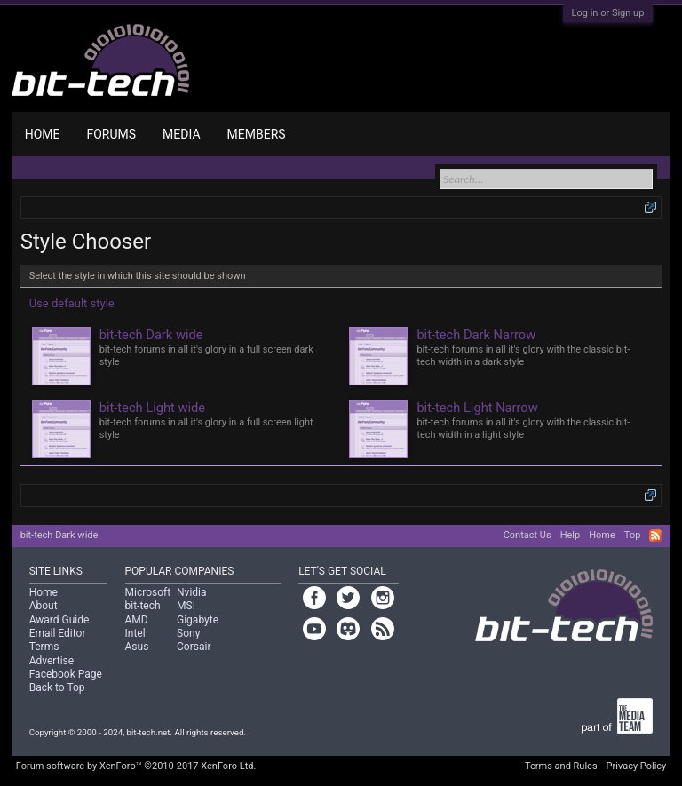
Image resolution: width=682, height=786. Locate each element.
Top (632, 535)
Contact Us (527, 535)
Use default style (72, 303)
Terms (44, 646)
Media (181, 134)
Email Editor (57, 633)
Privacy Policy (637, 766)
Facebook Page (65, 674)
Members (256, 134)
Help (570, 535)
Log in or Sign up (608, 13)
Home (42, 134)
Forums (111, 134)
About (43, 605)
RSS (655, 535)
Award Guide (59, 620)
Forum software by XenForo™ (136, 766)
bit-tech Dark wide (59, 535)
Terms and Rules (561, 766)
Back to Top (57, 687)
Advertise (51, 661)
